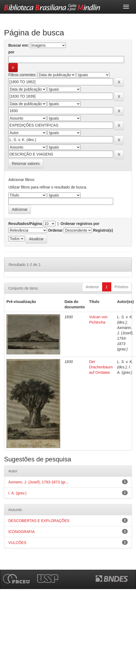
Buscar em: (18, 45)
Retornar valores (26, 163)
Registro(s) (103, 230)
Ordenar (55, 230)
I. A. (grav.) (17, 493)
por (11, 52)
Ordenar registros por (79, 223)
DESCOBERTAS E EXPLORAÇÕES (38, 521)
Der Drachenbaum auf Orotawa (101, 367)
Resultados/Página (25, 223)
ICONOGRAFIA (21, 532)
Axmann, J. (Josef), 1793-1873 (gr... (38, 482)
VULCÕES (17, 542)
